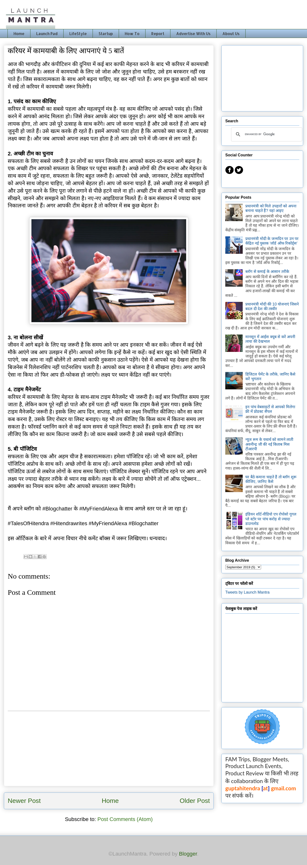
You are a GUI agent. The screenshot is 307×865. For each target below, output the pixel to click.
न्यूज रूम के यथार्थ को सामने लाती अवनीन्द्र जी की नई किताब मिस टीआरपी (269, 444)
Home (19, 33)
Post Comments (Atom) (125, 819)
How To (132, 33)
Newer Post (24, 800)
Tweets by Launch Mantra (247, 592)
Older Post (195, 800)
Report (157, 33)
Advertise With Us (193, 33)
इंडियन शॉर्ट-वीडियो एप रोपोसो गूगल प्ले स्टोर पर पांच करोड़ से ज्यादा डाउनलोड (270, 518)
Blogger (188, 854)
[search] (266, 134)
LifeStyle (78, 33)
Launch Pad (47, 33)
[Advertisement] (109, 748)
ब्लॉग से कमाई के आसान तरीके (267, 271)
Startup (106, 33)
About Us (231, 33)
